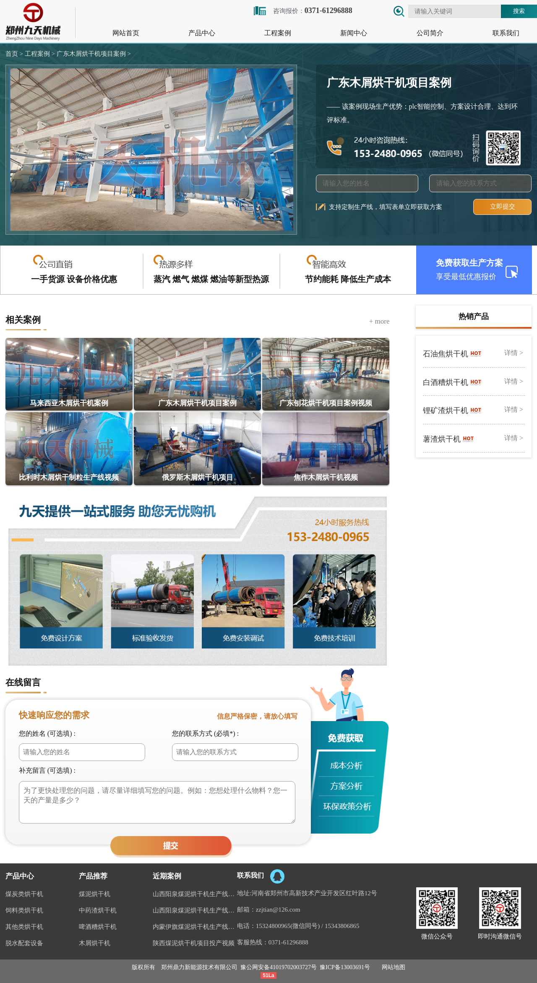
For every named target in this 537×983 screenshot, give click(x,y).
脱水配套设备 (24, 943)
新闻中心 (353, 33)
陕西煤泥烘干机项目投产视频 (194, 943)
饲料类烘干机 (24, 910)
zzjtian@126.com (278, 909)
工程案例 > (39, 53)
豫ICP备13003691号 (345, 967)
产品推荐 (93, 876)
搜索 (519, 11)
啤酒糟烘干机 (98, 926)
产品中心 (201, 33)
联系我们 (506, 33)
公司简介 (430, 33)
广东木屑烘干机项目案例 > (93, 53)
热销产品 (474, 316)
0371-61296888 (288, 942)
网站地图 (393, 967)
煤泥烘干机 (94, 894)
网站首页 (125, 33)
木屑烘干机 (94, 943)
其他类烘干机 (24, 926)
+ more (379, 321)
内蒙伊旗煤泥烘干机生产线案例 (195, 926)
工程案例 (277, 33)
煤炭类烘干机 (24, 894)
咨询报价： (302, 10)
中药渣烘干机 (98, 910)
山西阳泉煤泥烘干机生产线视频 (195, 910)
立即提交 (502, 206)
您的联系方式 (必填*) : (205, 733)
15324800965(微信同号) (288, 926)
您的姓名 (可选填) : (47, 733)
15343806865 (342, 926)
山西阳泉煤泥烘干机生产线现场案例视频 (195, 894)
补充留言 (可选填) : (47, 770)
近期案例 (167, 876)
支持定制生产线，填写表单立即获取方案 (385, 207)
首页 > (14, 53)
